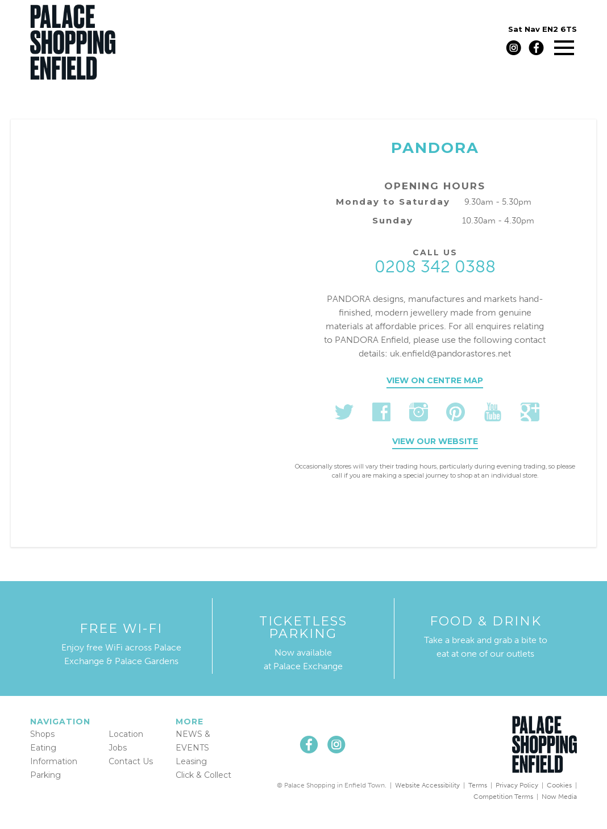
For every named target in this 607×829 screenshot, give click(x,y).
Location (126, 734)
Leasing (191, 761)
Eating (43, 748)
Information (53, 761)
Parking (45, 775)
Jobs (118, 748)
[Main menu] (564, 47)
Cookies (559, 785)
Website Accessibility (427, 785)
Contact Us (131, 761)
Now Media (559, 797)
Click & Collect (203, 775)
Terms (477, 785)
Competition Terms (503, 797)
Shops (42, 734)
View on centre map (434, 380)
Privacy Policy (517, 785)
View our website (435, 441)
